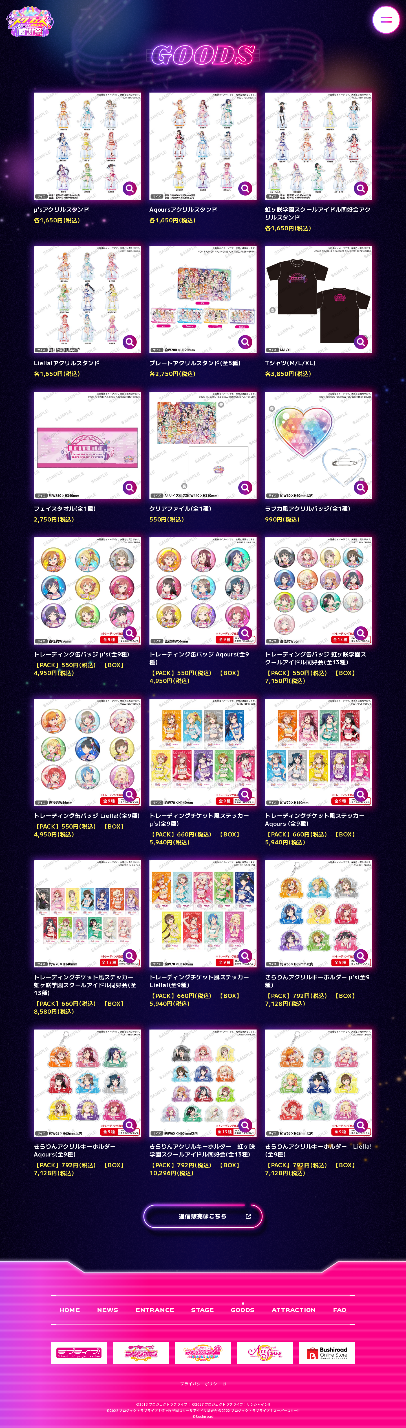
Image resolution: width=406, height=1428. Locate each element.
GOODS (243, 1310)
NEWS (107, 1310)
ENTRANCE (154, 1310)
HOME (69, 1310)
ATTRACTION (294, 1310)
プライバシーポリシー (203, 1384)
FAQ (340, 1310)
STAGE (202, 1310)
